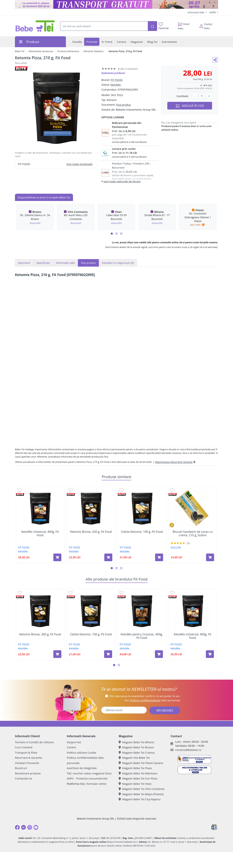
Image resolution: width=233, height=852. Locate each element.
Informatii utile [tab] (65, 263)
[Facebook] (17, 827)
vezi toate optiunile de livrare (121, 181)
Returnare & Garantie (28, 757)
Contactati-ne (23, 778)
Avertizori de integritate (82, 768)
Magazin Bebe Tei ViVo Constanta (141, 789)
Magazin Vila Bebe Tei (134, 757)
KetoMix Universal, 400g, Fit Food (40, 533)
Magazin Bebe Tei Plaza (135, 768)
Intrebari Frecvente (27, 763)
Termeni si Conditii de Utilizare (34, 742)
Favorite (164, 26)
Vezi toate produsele (79, 164)
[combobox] (104, 26)
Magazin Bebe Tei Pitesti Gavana (141, 763)
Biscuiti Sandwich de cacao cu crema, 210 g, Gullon (193, 533)
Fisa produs (123, 104)
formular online (96, 783)
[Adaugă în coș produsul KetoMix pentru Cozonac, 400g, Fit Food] (159, 654)
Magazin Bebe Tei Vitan (135, 783)
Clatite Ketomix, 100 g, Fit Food (142, 532)
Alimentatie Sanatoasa (41, 51)
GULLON (176, 547)
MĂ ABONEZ (164, 710)
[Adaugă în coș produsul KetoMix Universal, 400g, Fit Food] (57, 557)
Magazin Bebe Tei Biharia (136, 742)
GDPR (213, 12)
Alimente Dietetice (93, 51)
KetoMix (115, 84)
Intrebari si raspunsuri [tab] (118, 263)
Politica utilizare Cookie (81, 752)
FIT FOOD (116, 80)
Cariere (71, 747)
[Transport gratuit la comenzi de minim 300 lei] (116, 4)
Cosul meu (183, 25)
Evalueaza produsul (113, 73)
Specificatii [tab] (43, 263)
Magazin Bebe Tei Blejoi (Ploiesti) (141, 794)
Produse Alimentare (68, 51)
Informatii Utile (196, 12)
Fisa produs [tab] (88, 263)
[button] (111, 234)
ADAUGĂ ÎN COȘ (189, 106)
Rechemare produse (28, 773)
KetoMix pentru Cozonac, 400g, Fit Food (142, 636)
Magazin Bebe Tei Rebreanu (138, 773)
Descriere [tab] (24, 263)
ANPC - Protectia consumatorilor (87, 778)
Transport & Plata (26, 752)
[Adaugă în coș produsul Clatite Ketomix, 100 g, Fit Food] (159, 557)
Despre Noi (74, 742)
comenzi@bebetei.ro (188, 750)
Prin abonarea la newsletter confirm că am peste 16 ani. (144, 696)
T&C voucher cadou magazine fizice (89, 773)
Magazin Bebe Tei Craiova (137, 752)
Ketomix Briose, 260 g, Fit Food (91, 532)
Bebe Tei (19, 51)
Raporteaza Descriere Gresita (175, 462)
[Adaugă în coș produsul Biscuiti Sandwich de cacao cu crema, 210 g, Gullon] (210, 557)
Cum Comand (23, 747)
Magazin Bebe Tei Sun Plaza (138, 778)
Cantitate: (182, 96)
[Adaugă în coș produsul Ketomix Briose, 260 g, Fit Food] (108, 557)
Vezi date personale (152, 700)
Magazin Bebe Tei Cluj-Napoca (140, 799)
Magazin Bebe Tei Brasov (136, 747)
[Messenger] (23, 827)
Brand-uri (21, 768)
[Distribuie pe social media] (215, 60)
